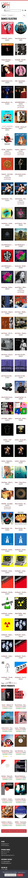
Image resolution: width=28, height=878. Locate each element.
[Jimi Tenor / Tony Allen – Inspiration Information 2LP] (7, 348)
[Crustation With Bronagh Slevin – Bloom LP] (21, 793)
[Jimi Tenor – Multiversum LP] (21, 305)
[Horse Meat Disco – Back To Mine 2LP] (7, 121)
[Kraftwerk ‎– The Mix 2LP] (7, 671)
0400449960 (6, 861)
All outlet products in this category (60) (14, 831)
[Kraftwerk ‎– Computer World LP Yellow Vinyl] (21, 565)
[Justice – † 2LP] (7, 433)
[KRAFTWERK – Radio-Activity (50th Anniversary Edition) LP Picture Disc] (21, 607)
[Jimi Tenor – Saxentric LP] (21, 327)
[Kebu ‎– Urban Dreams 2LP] (21, 476)
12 (14, 683)
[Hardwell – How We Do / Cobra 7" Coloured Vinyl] (21, 53)
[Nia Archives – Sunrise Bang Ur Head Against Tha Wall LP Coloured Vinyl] (21, 699)
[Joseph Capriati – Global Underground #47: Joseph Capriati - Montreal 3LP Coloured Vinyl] (21, 391)
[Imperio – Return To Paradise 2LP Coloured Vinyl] (21, 145)
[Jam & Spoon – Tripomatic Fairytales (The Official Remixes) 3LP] (21, 217)
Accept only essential (10, 875)
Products (4, 15)
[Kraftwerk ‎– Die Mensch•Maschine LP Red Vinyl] (21, 586)
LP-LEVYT (10, 15)
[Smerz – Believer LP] (7, 699)
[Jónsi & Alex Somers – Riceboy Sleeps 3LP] (7, 391)
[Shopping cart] (22, 10)
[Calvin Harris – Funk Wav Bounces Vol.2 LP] (7, 722)
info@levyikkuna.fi (6, 863)
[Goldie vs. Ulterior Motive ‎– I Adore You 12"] (7, 816)
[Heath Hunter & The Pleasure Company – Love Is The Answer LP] (7, 75)
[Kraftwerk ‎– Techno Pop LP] (21, 628)
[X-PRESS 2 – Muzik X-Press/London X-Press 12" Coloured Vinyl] (7, 793)
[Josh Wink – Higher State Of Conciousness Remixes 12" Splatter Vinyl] (7, 412)
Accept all (19, 875)
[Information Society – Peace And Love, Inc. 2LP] (21, 169)
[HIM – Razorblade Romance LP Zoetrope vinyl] (21, 75)
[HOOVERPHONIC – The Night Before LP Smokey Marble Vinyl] (21, 97)
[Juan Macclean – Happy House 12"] (21, 746)
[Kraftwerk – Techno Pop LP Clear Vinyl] (7, 650)
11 (12, 683)
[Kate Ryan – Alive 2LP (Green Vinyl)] (7, 476)
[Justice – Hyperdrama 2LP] (7, 455)
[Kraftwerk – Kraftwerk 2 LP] (7, 607)
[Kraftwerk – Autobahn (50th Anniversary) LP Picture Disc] (7, 543)
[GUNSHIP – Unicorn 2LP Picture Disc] (7, 32)
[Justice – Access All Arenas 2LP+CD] (21, 433)
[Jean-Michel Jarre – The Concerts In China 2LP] (7, 260)
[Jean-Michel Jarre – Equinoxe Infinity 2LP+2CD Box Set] (7, 238)
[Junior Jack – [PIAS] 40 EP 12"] (21, 412)
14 (16, 683)
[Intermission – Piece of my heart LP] (7, 194)
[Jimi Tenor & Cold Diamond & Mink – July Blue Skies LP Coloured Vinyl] (21, 369)
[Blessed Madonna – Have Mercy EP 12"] (21, 771)
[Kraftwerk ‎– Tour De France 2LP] (21, 671)
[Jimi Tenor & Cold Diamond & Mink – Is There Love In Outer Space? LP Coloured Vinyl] (21, 348)
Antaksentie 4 (5, 844)
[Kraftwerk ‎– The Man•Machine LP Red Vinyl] (21, 650)
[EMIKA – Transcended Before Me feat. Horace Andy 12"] (21, 816)
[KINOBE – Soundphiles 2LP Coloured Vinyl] (7, 499)
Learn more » (21, 872)
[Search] (12, 10)
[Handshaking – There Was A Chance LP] (7, 746)
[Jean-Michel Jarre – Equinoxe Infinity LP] (21, 238)
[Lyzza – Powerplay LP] (21, 722)
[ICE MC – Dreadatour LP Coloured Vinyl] (7, 145)
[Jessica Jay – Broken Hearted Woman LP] (21, 260)
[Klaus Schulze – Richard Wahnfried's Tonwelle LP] (21, 522)
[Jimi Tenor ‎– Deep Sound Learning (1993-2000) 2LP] (7, 305)
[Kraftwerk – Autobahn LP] (21, 543)
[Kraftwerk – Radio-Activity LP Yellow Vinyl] (7, 628)
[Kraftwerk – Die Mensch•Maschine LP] (7, 586)
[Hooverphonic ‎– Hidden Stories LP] (7, 97)
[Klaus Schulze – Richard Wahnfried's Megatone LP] (7, 522)
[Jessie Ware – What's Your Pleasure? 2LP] (21, 282)
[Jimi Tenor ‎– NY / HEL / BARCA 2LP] (7, 327)
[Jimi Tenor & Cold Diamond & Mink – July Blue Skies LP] (7, 369)
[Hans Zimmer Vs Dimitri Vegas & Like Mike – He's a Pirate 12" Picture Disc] (21, 32)
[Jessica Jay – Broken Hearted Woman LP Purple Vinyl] (7, 282)
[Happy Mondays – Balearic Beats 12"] (7, 53)
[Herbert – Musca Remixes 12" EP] (7, 771)
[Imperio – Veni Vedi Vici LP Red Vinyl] (7, 169)
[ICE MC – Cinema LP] (21, 121)
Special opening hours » (8, 855)
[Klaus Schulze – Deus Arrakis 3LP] (21, 499)
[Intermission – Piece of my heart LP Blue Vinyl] (21, 194)
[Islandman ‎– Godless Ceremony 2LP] (7, 217)
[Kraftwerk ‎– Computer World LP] (7, 565)
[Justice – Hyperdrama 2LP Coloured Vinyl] (21, 455)
